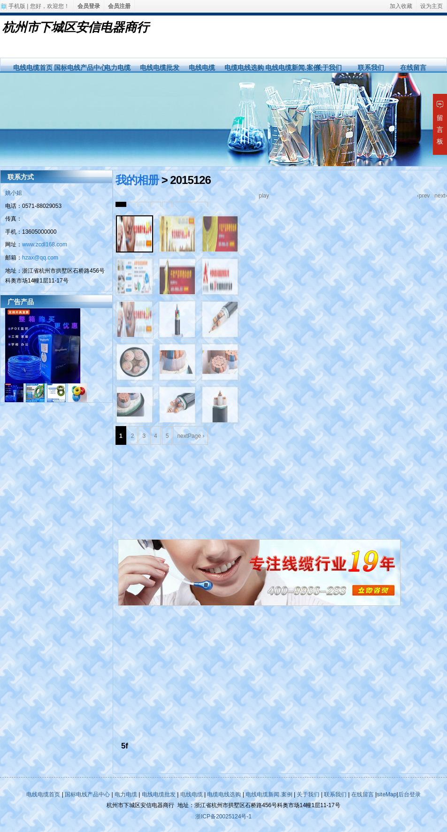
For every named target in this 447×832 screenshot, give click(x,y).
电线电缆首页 (33, 67)
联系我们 (371, 67)
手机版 (16, 6)
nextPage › (190, 436)
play (264, 195)
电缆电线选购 (244, 67)
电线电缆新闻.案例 (292, 67)
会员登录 (88, 6)
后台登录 (409, 794)
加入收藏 (401, 6)
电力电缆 (117, 67)
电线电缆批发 (159, 67)
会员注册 (119, 6)
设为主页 (431, 6)
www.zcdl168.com (44, 244)
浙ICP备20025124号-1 (223, 816)
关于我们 (329, 67)
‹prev (423, 195)
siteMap (386, 794)
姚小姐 (13, 193)
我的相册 (137, 180)
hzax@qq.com (40, 257)
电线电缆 (202, 67)
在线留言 (413, 67)
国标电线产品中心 (80, 67)
